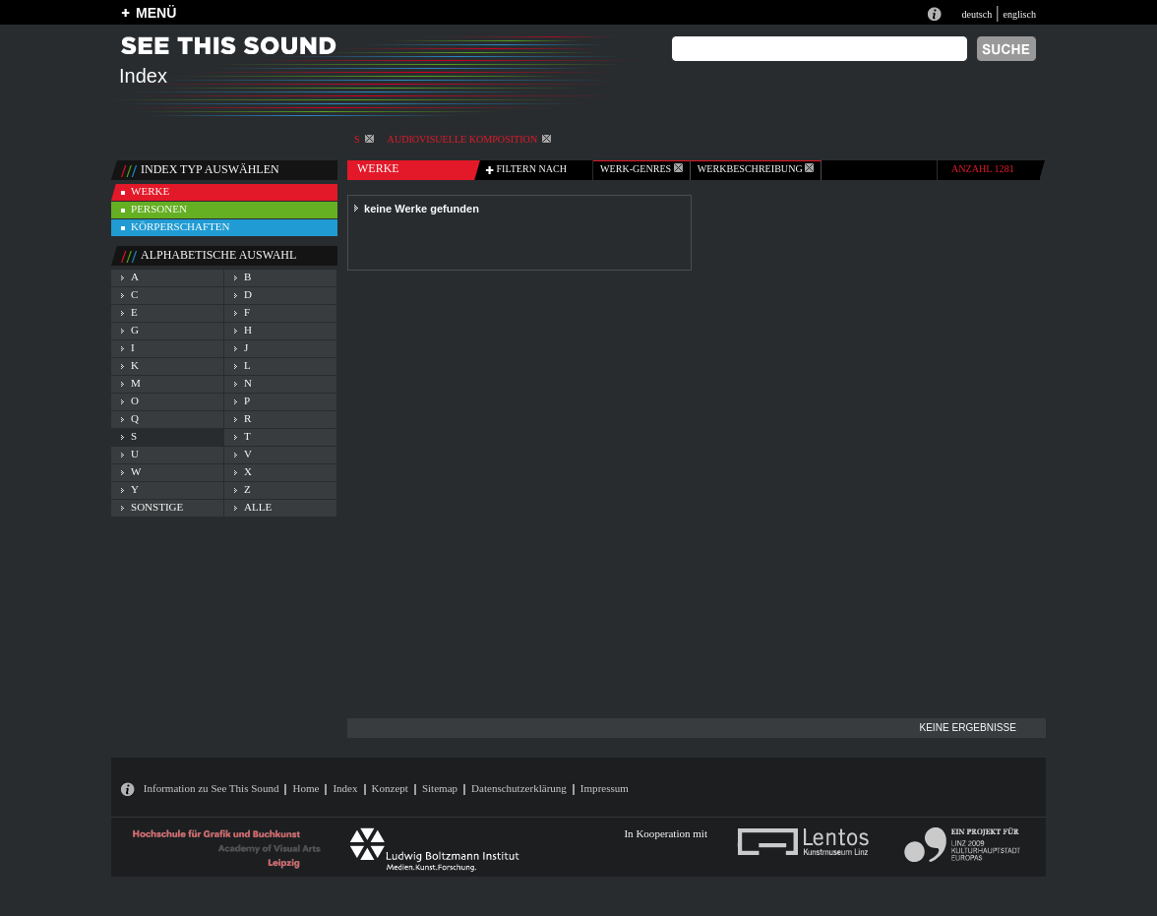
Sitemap (439, 788)
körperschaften (180, 226)
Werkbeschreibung (756, 168)
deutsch (976, 14)
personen (159, 208)
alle (258, 507)
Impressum (604, 788)
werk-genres (641, 168)
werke (150, 191)
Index (345, 788)
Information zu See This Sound (211, 788)
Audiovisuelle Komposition (470, 139)
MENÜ (156, 13)
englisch (1019, 14)
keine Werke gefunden (421, 208)
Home (305, 788)
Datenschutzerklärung (519, 788)
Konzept (390, 788)
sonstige (157, 507)
